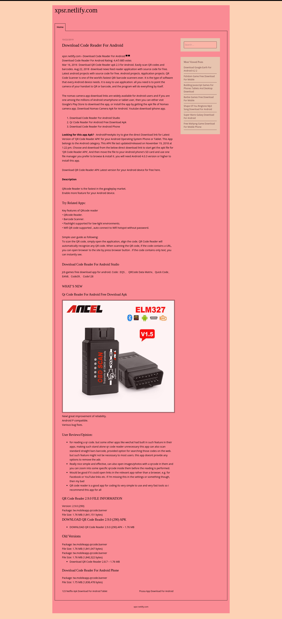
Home (60, 27)
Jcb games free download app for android (86, 272)
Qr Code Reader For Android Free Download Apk (98, 122)
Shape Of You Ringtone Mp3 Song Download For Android (198, 107)
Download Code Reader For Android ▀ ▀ (106, 56)
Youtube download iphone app (147, 108)
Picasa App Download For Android (156, 591)
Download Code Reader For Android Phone (95, 126)
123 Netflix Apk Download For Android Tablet (84, 591)
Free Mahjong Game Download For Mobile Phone (199, 125)
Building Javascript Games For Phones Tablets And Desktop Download (199, 88)
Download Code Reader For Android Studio (95, 118)
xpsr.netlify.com (76, 10)
